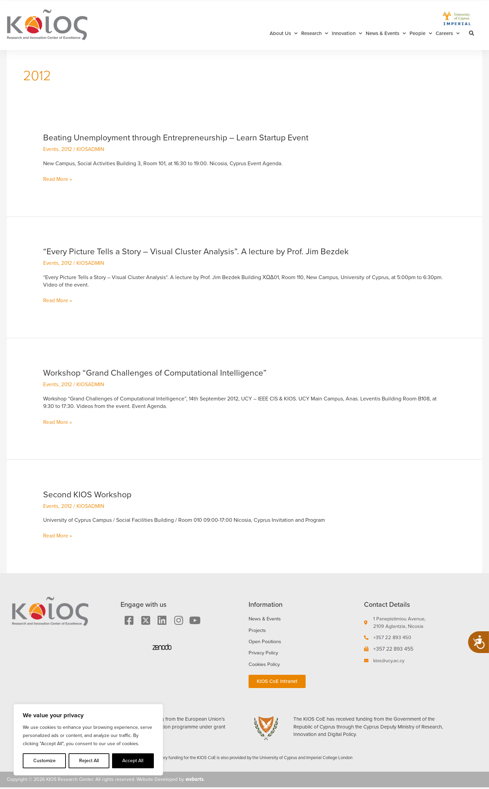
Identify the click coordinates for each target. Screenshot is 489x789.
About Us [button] (283, 33)
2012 (67, 149)
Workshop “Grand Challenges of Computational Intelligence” (160, 372)
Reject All (89, 760)
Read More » (58, 179)
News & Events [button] (386, 33)
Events (51, 149)
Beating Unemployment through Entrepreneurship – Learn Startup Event (183, 137)
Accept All (132, 760)
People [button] (421, 33)
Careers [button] (447, 33)
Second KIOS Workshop (89, 494)
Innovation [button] (347, 33)
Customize (44, 760)
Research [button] (314, 33)
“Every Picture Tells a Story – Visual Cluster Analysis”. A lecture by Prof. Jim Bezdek (204, 251)
